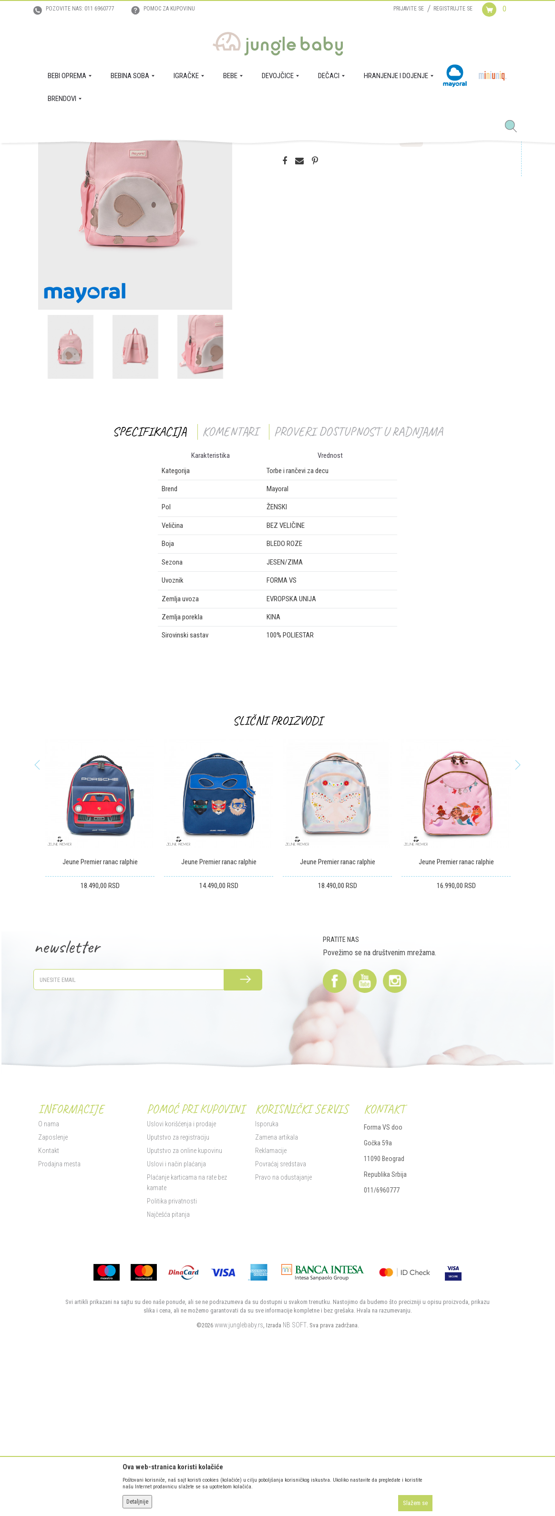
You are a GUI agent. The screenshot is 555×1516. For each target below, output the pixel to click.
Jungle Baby (52, 156)
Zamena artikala (276, 1282)
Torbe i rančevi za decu (200, 156)
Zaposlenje (53, 1282)
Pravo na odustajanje (283, 1322)
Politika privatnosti (172, 1346)
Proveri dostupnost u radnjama (358, 576)
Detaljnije (137, 1501)
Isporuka (266, 1269)
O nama (48, 1269)
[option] (135, 319)
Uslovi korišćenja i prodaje (181, 1269)
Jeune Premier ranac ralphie (100, 1006)
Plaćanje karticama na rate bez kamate (187, 1327)
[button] (514, 127)
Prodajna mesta (59, 1309)
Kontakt (48, 1295)
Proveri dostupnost (324, 235)
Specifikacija (149, 576)
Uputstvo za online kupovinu (184, 1295)
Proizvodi (85, 156)
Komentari (230, 576)
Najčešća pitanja (168, 1359)
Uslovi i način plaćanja (176, 1309)
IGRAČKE (112, 156)
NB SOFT (295, 1470)
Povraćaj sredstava (280, 1309)
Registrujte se (453, 8)
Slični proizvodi (277, 865)
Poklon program (147, 156)
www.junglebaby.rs (239, 1470)
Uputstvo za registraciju (178, 1282)
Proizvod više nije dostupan (331, 273)
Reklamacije (271, 1295)
